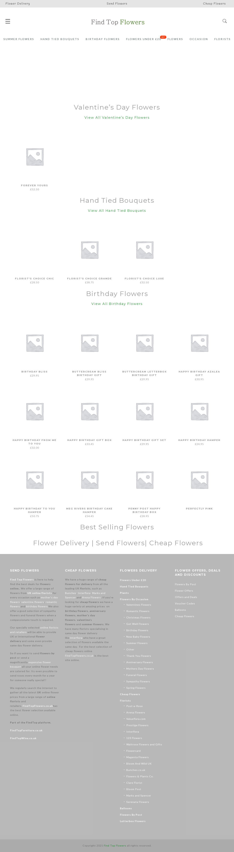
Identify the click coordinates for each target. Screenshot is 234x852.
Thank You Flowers (138, 655)
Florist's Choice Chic (34, 278)
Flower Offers (184, 590)
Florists (222, 39)
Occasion (199, 39)
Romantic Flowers (138, 611)
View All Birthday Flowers (117, 304)
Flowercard (133, 750)
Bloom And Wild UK (139, 763)
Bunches (70, 593)
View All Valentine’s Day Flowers (117, 118)
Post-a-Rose (134, 706)
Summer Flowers (18, 39)
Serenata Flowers (137, 801)
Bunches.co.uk (135, 769)
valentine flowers (32, 601)
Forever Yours (34, 185)
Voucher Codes (185, 603)
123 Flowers (134, 738)
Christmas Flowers (138, 617)
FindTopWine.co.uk (23, 738)
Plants (124, 592)
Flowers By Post (131, 814)
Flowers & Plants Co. (140, 776)
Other (130, 649)
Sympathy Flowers (138, 681)
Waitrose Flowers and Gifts (144, 744)
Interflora (84, 593)
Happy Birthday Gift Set (144, 440)
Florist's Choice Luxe (144, 278)
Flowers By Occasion (134, 599)
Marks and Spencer (138, 795)
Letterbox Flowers (133, 821)
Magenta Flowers (137, 757)
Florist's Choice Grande (89, 278)
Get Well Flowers (137, 623)
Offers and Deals (186, 597)
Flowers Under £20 (143, 39)
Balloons (126, 808)
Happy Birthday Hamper (199, 440)
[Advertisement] (117, 71)
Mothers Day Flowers (140, 668)
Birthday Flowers (103, 39)
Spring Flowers (136, 687)
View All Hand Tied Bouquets (117, 211)
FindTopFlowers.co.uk (38, 705)
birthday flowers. (37, 606)
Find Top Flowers (22, 579)
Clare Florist (134, 782)
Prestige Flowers (137, 725)
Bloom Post (133, 789)
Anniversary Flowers (139, 662)
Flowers (175, 39)
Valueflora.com (136, 718)
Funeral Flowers (136, 675)
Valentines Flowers (138, 604)
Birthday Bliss (34, 371)
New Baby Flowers (138, 636)
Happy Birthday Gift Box (89, 440)
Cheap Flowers (130, 694)
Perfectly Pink (199, 508)
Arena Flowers (91, 597)
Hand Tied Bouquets (60, 39)
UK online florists (39, 593)
